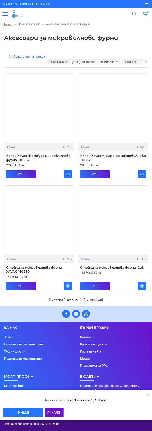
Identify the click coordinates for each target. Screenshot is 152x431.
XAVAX (11, 147)
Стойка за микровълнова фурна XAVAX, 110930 (34, 270)
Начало (7, 24)
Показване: (130, 61)
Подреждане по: (58, 61)
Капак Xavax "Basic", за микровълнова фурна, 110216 (38, 158)
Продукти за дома (29, 24)
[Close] (148, 394)
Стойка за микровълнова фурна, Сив (112, 268)
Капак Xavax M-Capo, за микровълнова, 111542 (113, 158)
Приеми (23, 412)
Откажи (54, 412)
